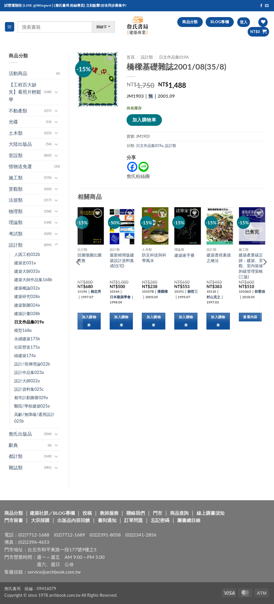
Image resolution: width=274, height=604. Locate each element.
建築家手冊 (184, 255)
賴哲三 (192, 291)
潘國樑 (162, 291)
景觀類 (16, 189)
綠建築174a (25, 355)
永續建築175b (27, 338)
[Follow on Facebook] (261, 6)
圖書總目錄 (188, 520)
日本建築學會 (120, 297)
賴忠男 (96, 291)
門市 (157, 513)
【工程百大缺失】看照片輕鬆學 (25, 92)
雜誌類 (16, 467)
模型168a (23, 330)
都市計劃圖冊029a (31, 397)
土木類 (16, 133)
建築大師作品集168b (33, 279)
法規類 (16, 200)
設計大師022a (27, 380)
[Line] (143, 167)
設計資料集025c (29, 389)
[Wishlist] (263, 22)
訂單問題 (133, 520)
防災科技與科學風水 (154, 257)
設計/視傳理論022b (32, 363)
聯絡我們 (135, 513)
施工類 (16, 177)
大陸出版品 (20, 144)
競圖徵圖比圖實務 (89, 257)
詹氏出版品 (20, 433)
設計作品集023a (29, 372)
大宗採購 (40, 520)
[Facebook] (132, 167)
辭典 (13, 445)
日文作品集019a (29, 321)
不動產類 (18, 110)
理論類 (16, 222)
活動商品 (18, 73)
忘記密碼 (160, 520)
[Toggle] (56, 91)
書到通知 (107, 520)
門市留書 (13, 520)
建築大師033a (27, 271)
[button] (9, 27)
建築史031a (25, 262)
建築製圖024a (27, 305)
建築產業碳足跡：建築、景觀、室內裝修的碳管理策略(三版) (251, 265)
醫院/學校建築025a (32, 405)
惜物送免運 (20, 166)
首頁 (131, 57)
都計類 (16, 456)
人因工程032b (27, 254)
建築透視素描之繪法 (219, 257)
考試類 (16, 233)
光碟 (13, 121)
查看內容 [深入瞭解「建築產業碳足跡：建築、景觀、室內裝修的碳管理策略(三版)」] (250, 317)
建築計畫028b (27, 313)
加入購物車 (144, 119)
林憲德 (260, 291)
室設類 (16, 155)
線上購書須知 (210, 513)
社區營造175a (27, 347)
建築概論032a (27, 287)
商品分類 (13, 513)
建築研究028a (27, 296)
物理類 (16, 211)
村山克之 (213, 297)
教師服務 (109, 513)
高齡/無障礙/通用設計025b (34, 417)
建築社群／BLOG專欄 (52, 513)
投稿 (87, 513)
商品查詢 (179, 513)
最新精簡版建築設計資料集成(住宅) (122, 260)
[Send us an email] (266, 6)
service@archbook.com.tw (54, 571)
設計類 (16, 245)
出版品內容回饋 (73, 520)
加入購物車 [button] (89, 321)
